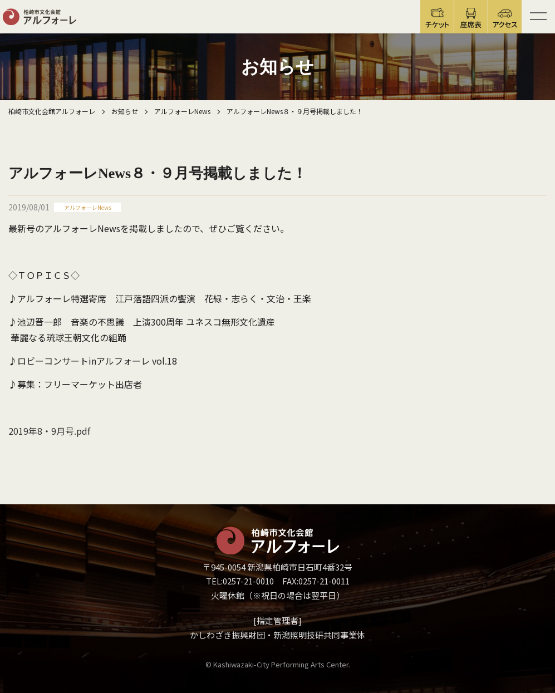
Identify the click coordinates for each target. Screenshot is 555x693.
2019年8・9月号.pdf (49, 431)
